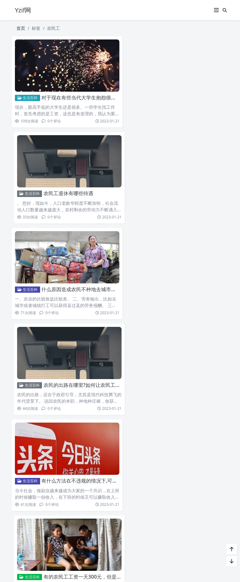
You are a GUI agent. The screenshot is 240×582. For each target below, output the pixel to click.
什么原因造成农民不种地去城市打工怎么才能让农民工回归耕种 (111, 188)
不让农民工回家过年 (174, 468)
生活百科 (27, 95)
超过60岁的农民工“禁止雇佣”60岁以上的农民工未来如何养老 (108, 375)
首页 (20, 28)
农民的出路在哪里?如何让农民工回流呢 (195, 188)
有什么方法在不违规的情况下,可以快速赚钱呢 (91, 282)
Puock (131, 569)
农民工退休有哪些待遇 (176, 95)
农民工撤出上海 (58, 468)
